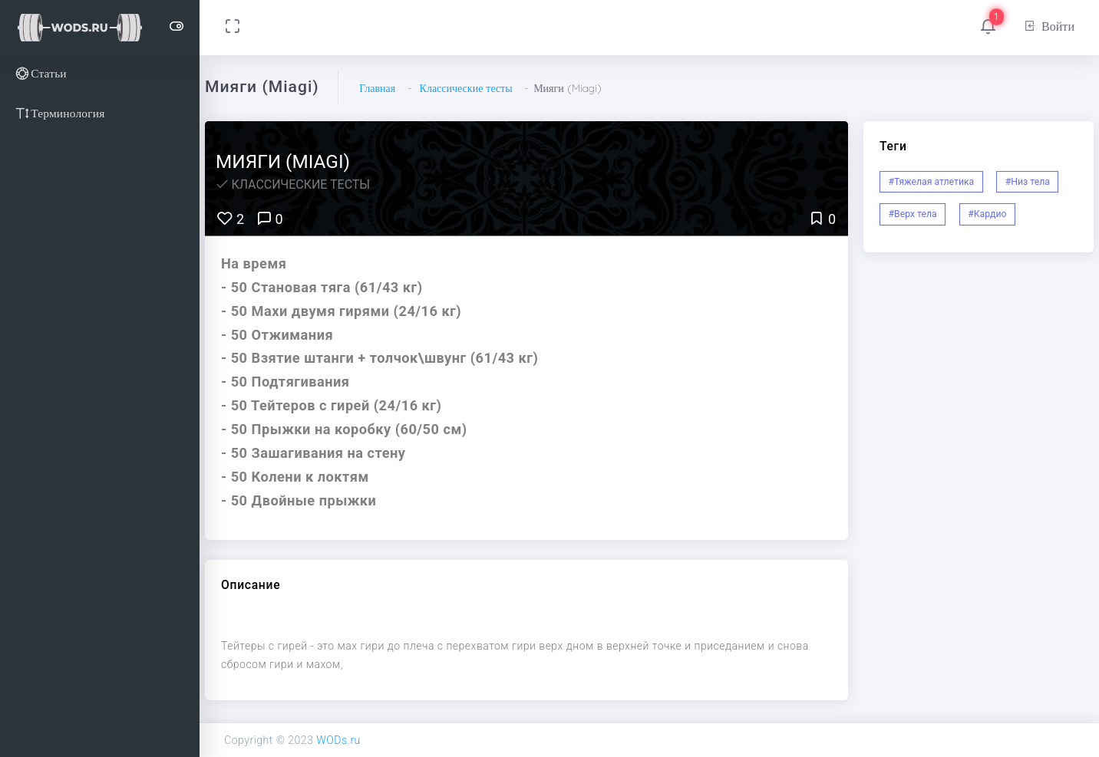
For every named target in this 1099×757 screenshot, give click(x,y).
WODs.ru (338, 740)
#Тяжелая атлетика (932, 181)
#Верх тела (913, 214)
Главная (377, 88)
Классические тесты (466, 88)
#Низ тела (1027, 181)
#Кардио (987, 214)
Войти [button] (1048, 26)
